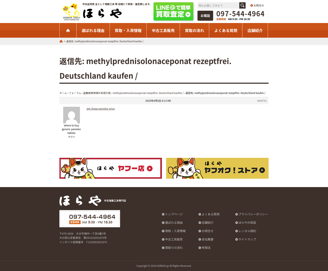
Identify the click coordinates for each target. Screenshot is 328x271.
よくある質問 (225, 30)
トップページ (174, 214)
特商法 (206, 248)
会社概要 (208, 239)
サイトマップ (247, 239)
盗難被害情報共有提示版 (97, 93)
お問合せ (259, 5)
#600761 (262, 100)
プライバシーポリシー (253, 214)
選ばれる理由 (93, 30)
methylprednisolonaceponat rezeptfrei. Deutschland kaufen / (148, 93)
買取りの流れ (174, 248)
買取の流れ (194, 30)
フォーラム (75, 93)
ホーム (63, 93)
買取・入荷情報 (128, 30)
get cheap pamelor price (101, 108)
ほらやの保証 (247, 223)
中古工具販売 (163, 30)
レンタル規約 (247, 231)
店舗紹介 (255, 30)
